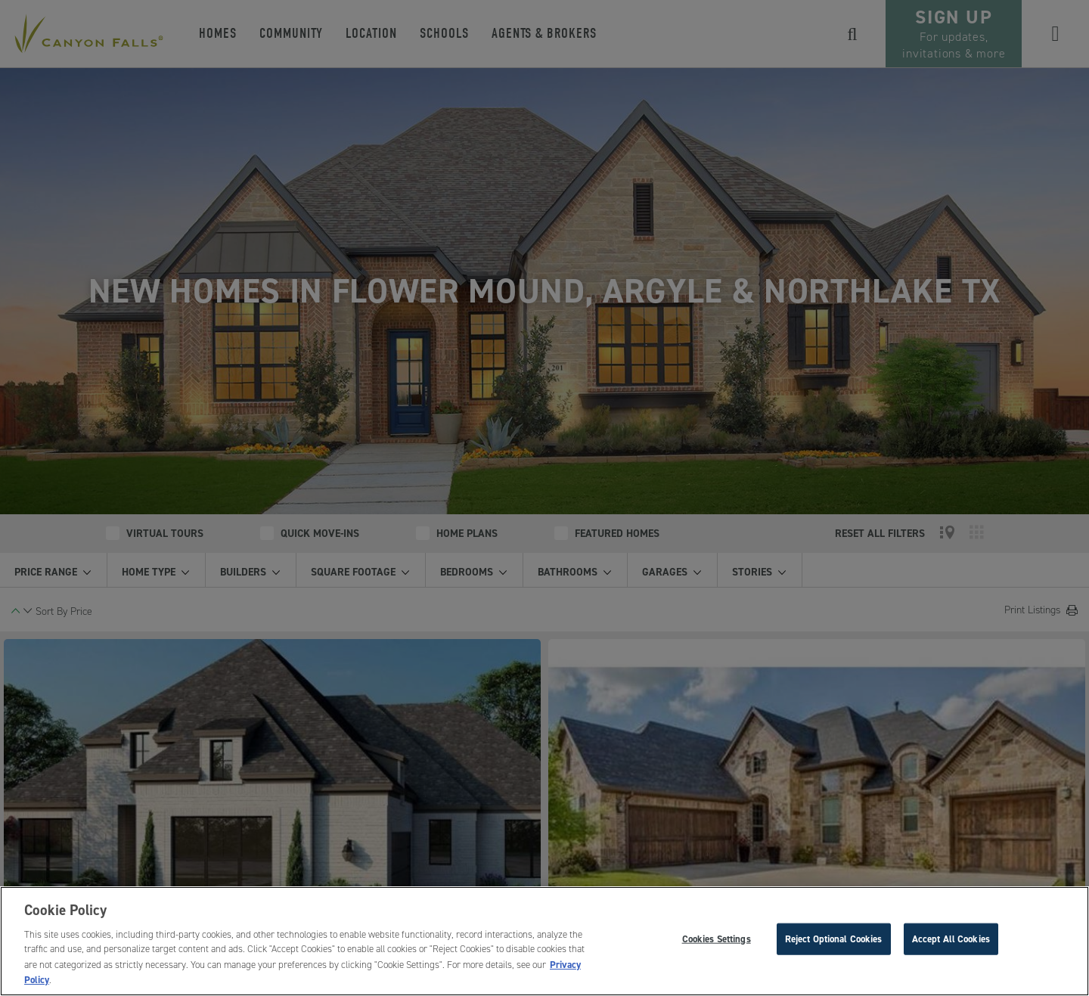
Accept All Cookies (951, 938)
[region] (544, 941)
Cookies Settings (716, 938)
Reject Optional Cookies (834, 938)
